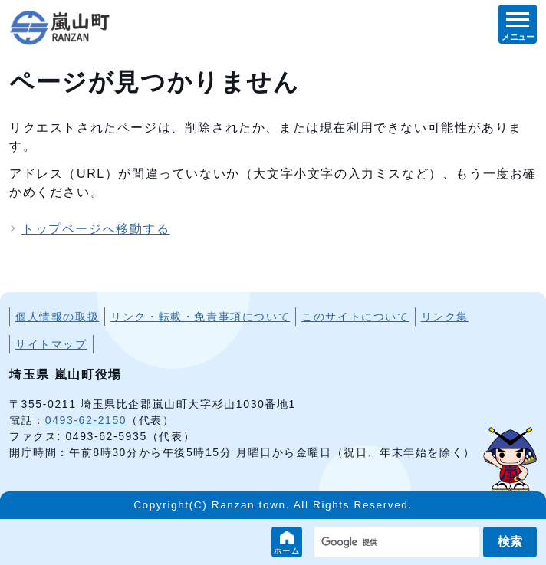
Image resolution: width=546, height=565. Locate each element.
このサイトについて (355, 316)
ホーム (287, 551)
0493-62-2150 (86, 420)
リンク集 (445, 316)
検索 (510, 541)
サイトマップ (51, 344)
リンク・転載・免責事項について (200, 316)
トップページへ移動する (95, 228)
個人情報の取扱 (57, 316)
